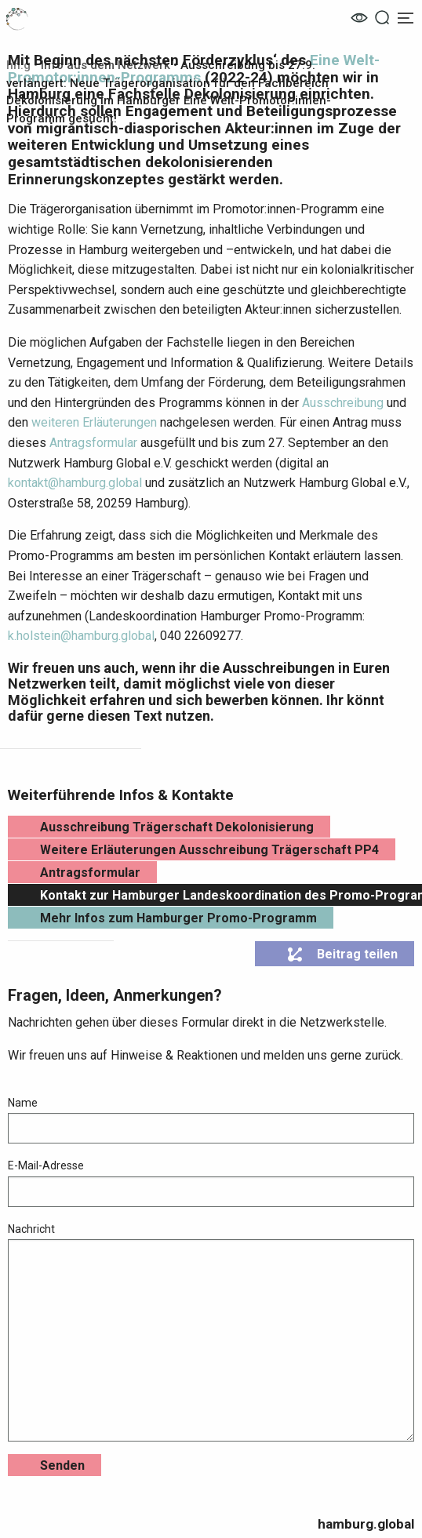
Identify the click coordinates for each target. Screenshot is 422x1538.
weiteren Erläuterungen (94, 422)
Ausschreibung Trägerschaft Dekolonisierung (177, 827)
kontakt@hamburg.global (75, 482)
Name (211, 1120)
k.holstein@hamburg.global (81, 635)
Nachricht (211, 1332)
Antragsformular (93, 442)
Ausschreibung (343, 402)
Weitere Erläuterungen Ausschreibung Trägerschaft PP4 (209, 849)
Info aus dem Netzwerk (105, 65)
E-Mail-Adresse (211, 1182)
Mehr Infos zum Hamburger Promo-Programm (178, 918)
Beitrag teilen (342, 954)
